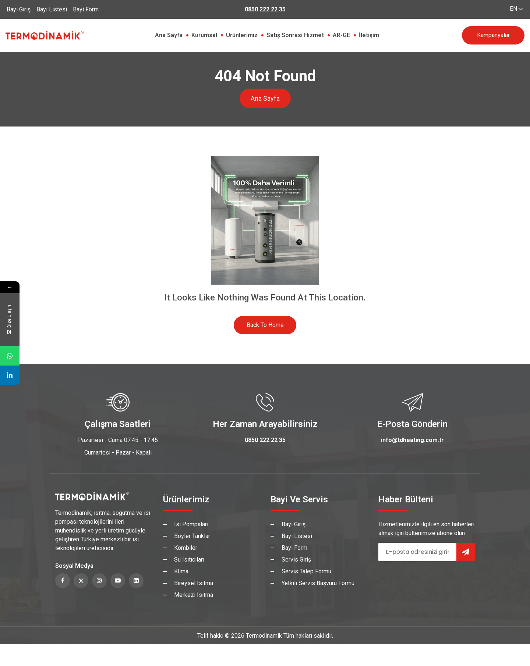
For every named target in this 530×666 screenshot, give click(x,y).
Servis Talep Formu (306, 571)
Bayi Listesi (51, 9)
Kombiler (185, 547)
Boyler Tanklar (192, 536)
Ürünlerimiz (242, 35)
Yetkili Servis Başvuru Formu (318, 583)
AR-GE (341, 35)
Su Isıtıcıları (189, 559)
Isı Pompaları (191, 524)
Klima (181, 571)
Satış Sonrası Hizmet (295, 35)
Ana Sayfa (169, 35)
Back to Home (265, 324)
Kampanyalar (493, 35)
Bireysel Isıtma (193, 583)
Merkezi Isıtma (193, 594)
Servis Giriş (296, 559)
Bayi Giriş (19, 9)
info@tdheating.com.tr (412, 440)
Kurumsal (204, 35)
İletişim (369, 35)
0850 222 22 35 (265, 9)
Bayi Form (86, 9)
